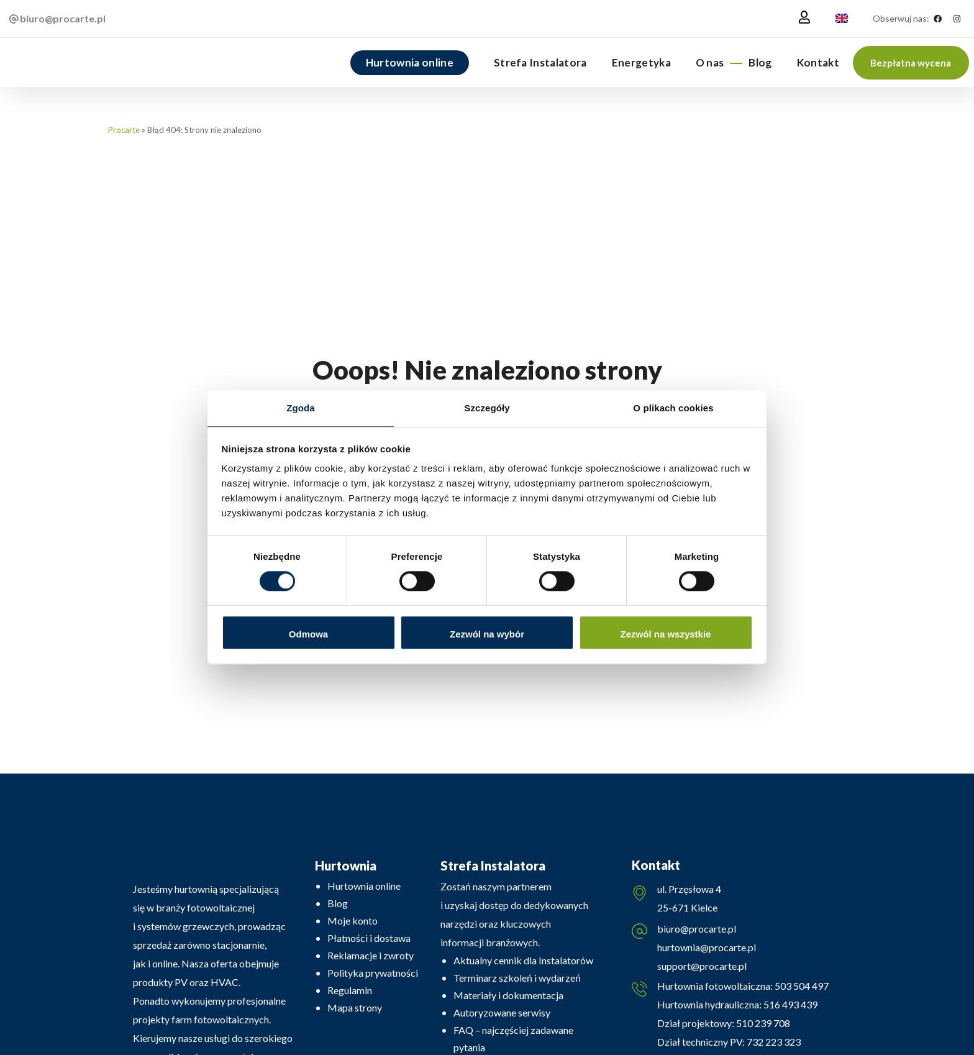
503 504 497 (801, 989)
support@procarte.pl (702, 968)
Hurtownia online (364, 886)
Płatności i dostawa (369, 938)
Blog (337, 903)
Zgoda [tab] (300, 407)
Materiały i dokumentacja (508, 995)
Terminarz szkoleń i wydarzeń (517, 978)
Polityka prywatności (372, 973)
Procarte (124, 130)
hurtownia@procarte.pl (706, 949)
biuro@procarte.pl (696, 930)
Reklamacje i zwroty (370, 955)
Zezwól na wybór (487, 634)
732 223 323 (774, 1045)
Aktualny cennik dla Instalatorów (523, 960)
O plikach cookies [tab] (673, 407)
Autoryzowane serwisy (501, 1012)
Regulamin (349, 990)
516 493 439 (789, 1008)
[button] (911, 63)
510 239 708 (762, 1027)
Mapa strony (354, 1007)
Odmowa (308, 634)
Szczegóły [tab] (486, 407)
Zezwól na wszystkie (666, 634)
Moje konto (352, 920)
